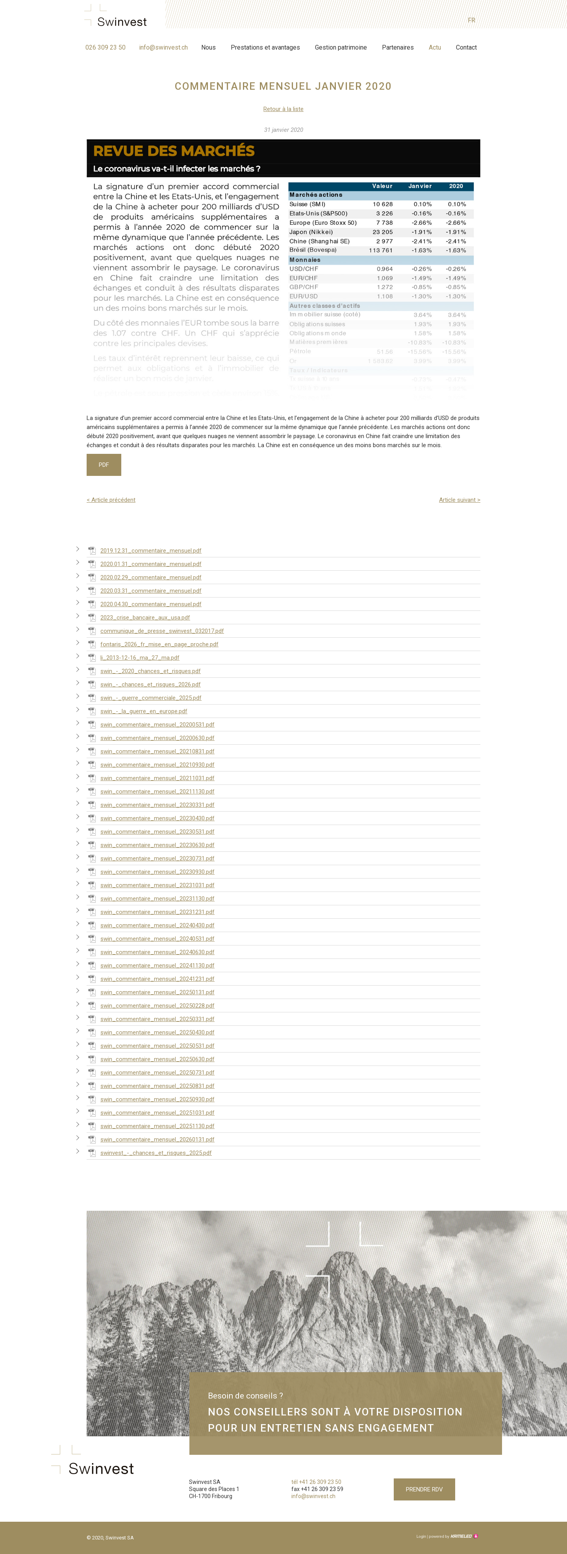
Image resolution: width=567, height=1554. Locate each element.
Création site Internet (452, 1536)
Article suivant (459, 499)
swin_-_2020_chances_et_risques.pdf (144, 670)
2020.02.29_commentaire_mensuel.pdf (144, 577)
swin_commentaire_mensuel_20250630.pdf (151, 1059)
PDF (104, 464)
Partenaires (398, 47)
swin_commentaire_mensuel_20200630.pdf (151, 737)
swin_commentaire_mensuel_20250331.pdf (151, 1018)
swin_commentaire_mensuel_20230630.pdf (151, 844)
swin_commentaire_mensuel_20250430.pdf (151, 1032)
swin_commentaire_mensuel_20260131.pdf (151, 1139)
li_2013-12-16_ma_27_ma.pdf (133, 657)
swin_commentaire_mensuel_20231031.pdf (151, 885)
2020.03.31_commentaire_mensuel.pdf (144, 590)
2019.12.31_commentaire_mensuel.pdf (144, 550)
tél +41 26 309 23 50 (316, 1482)
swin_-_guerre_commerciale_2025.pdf (144, 697)
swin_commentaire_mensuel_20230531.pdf (151, 831)
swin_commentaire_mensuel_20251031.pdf (151, 1112)
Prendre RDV (424, 1489)
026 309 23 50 (105, 47)
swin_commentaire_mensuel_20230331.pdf (151, 804)
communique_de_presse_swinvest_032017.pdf (155, 630)
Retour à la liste (283, 109)
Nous (208, 47)
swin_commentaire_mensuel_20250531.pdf (151, 1045)
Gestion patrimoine (341, 47)
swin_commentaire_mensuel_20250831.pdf (151, 1085)
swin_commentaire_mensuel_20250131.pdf (151, 992)
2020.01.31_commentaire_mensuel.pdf (144, 563)
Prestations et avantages (265, 47)
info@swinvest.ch (163, 47)
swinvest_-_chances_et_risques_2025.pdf (149, 1152)
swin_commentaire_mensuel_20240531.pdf (151, 938)
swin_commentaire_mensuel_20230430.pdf (151, 818)
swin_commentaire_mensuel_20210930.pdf (151, 764)
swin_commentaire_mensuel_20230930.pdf (151, 871)
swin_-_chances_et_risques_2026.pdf (144, 684)
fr (471, 20)
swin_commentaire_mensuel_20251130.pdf (151, 1125)
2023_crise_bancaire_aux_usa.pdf (138, 617)
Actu (435, 47)
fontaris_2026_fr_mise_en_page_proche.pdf (153, 644)
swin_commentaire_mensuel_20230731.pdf (151, 858)
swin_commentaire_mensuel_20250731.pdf (151, 1072)
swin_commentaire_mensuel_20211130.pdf (151, 791)
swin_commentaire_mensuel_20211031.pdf (151, 777)
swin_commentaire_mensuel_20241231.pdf (151, 978)
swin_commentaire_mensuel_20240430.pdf (151, 925)
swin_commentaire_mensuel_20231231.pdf (151, 911)
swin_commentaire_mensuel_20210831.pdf (151, 751)
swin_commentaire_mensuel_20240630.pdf (151, 951)
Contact (466, 47)
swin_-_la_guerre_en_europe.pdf (137, 711)
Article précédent (111, 499)
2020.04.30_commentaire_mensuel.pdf (144, 604)
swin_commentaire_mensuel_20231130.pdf (151, 898)
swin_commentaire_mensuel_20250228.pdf (151, 1005)
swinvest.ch (117, 16)
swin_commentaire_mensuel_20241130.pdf (151, 965)
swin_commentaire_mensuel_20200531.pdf (151, 724)
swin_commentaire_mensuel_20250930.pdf (151, 1099)
